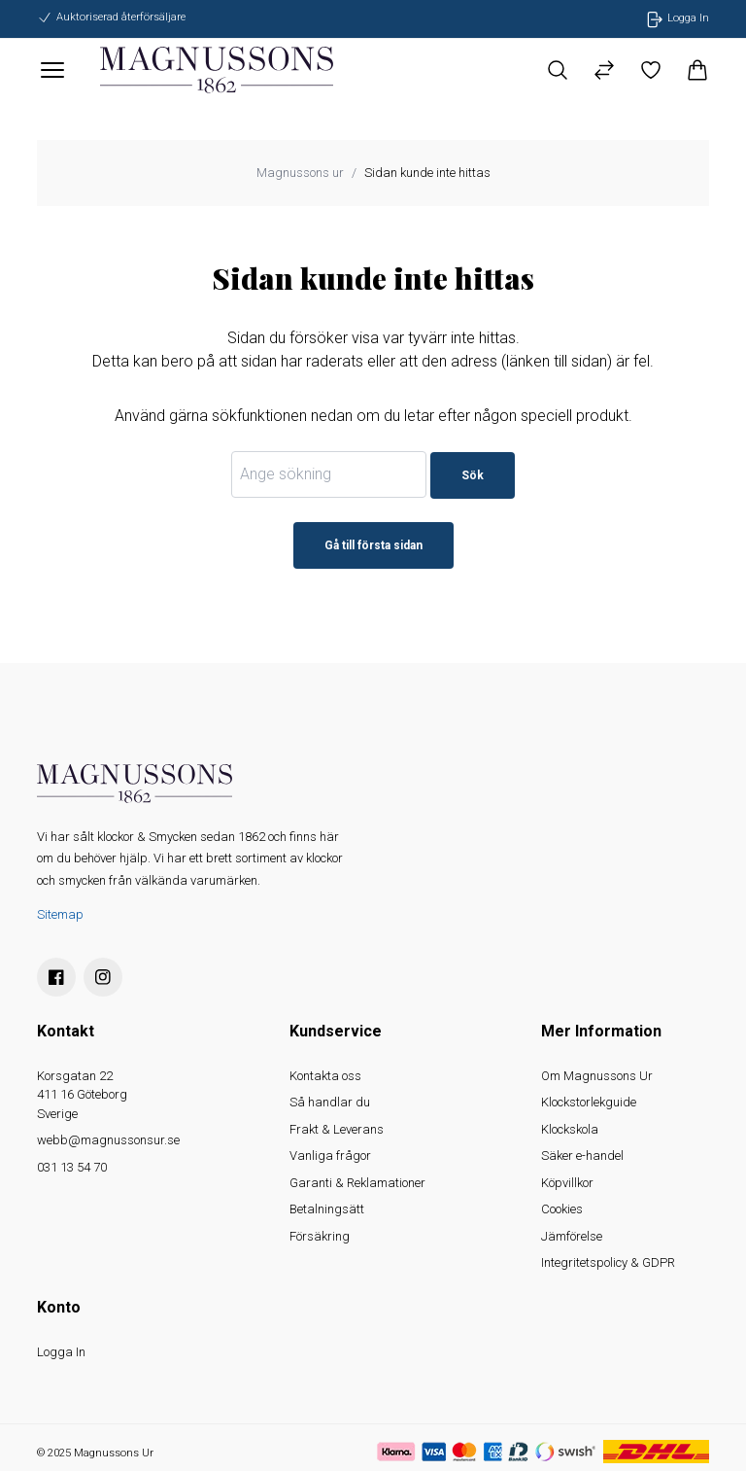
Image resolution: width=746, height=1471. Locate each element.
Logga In (61, 1352)
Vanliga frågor (330, 1155)
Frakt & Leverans (336, 1129)
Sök (472, 475)
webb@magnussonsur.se (108, 1140)
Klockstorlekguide (588, 1102)
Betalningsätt (326, 1209)
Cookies (562, 1209)
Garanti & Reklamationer (357, 1182)
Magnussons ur (300, 172)
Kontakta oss (325, 1075)
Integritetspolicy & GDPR (608, 1262)
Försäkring (319, 1236)
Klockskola (569, 1129)
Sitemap (60, 914)
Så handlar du (329, 1102)
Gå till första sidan (373, 545)
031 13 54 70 (72, 1167)
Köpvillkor (567, 1182)
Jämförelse (571, 1236)
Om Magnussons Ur (597, 1075)
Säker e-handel (582, 1155)
